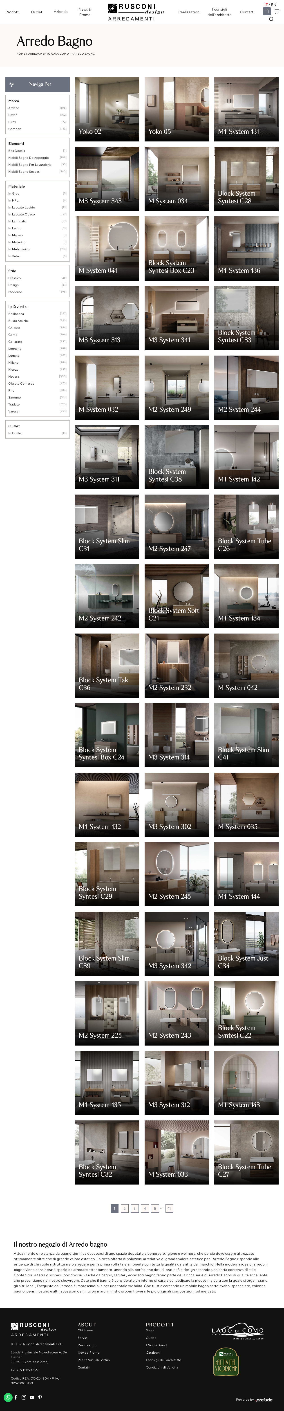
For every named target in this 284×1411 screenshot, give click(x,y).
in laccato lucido (21, 208)
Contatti (247, 12)
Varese (13, 412)
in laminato (17, 222)
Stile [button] (12, 271)
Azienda (61, 11)
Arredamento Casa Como (48, 54)
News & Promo (85, 12)
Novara (13, 377)
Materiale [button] (16, 186)
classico (14, 278)
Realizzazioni (190, 12)
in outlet (15, 433)
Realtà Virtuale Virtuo (94, 1360)
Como (13, 335)
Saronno (14, 398)
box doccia (16, 151)
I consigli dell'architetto (220, 12)
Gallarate (15, 342)
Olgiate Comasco (21, 384)
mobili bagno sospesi (24, 172)
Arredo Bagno (83, 54)
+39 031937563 (28, 1370)
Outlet (36, 12)
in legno (15, 229)
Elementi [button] (16, 143)
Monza (13, 370)
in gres (13, 194)
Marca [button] (13, 101)
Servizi (83, 1338)
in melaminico (19, 249)
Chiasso (14, 328)
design (13, 285)
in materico (16, 242)
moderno (15, 292)
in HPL (13, 201)
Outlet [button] (14, 426)
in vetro (14, 256)
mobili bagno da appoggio (28, 158)
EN (274, 4)
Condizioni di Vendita (162, 1368)
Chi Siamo (85, 1331)
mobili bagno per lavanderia (29, 165)
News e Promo (88, 1353)
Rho (11, 391)
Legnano (15, 349)
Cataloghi (153, 1353)
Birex (12, 122)
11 (169, 1208)
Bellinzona (16, 314)
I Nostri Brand (156, 1345)
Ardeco (13, 108)
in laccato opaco (21, 215)
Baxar (12, 115)
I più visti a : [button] (18, 307)
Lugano (14, 356)
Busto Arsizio (18, 321)
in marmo (15, 235)
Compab (14, 129)
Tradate (14, 405)
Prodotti (12, 12)
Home (21, 54)
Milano (13, 363)
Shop (150, 1331)
